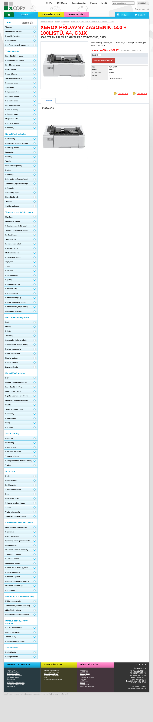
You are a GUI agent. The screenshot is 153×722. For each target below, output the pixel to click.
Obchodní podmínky (139, 686)
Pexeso (82, 683)
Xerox (57, 21)
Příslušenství (65, 21)
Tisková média (11, 670)
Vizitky (46, 677)
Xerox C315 (75, 21)
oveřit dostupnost (115, 78)
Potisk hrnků (84, 672)
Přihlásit (124, 15)
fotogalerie (48, 100)
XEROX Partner (62, 3)
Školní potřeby (11, 679)
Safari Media (64, 694)
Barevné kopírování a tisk (51, 672)
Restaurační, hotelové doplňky (16, 683)
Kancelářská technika (13, 674)
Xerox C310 (123, 94)
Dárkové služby (89, 665)
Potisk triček (84, 670)
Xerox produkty (46, 694)
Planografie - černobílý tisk (51, 675)
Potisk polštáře (84, 684)
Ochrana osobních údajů (137, 688)
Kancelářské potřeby (13, 677)
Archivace (10, 681)
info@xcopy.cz (141, 677)
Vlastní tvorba (11, 686)
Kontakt (104, 3)
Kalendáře (83, 675)
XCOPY (49, 3)
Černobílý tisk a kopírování (51, 670)
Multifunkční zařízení (13, 672)
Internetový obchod (46, 21)
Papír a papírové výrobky (14, 675)
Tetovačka (83, 679)
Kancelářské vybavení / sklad (15, 684)
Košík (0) (141, 15)
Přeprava (94, 3)
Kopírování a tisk (53, 665)
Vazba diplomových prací (51, 674)
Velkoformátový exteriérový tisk (53, 679)
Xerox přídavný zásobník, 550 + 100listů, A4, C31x (97, 21)
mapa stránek (37, 694)
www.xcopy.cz (141, 679)
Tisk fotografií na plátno (87, 677)
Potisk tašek (84, 681)
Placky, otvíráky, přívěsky (87, 686)
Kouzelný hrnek (84, 674)
